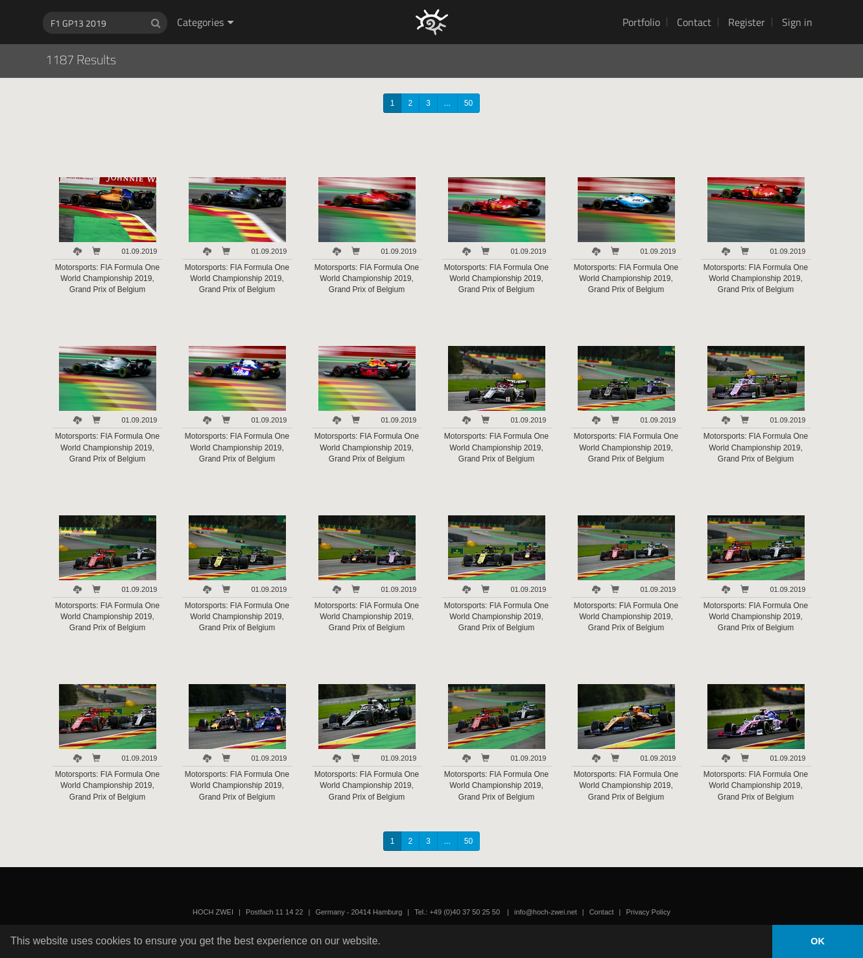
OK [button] (817, 941)
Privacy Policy (648, 912)
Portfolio (641, 22)
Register (746, 22)
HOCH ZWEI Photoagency (411, 0)
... (447, 103)
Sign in (797, 22)
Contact (694, 22)
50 (468, 103)
